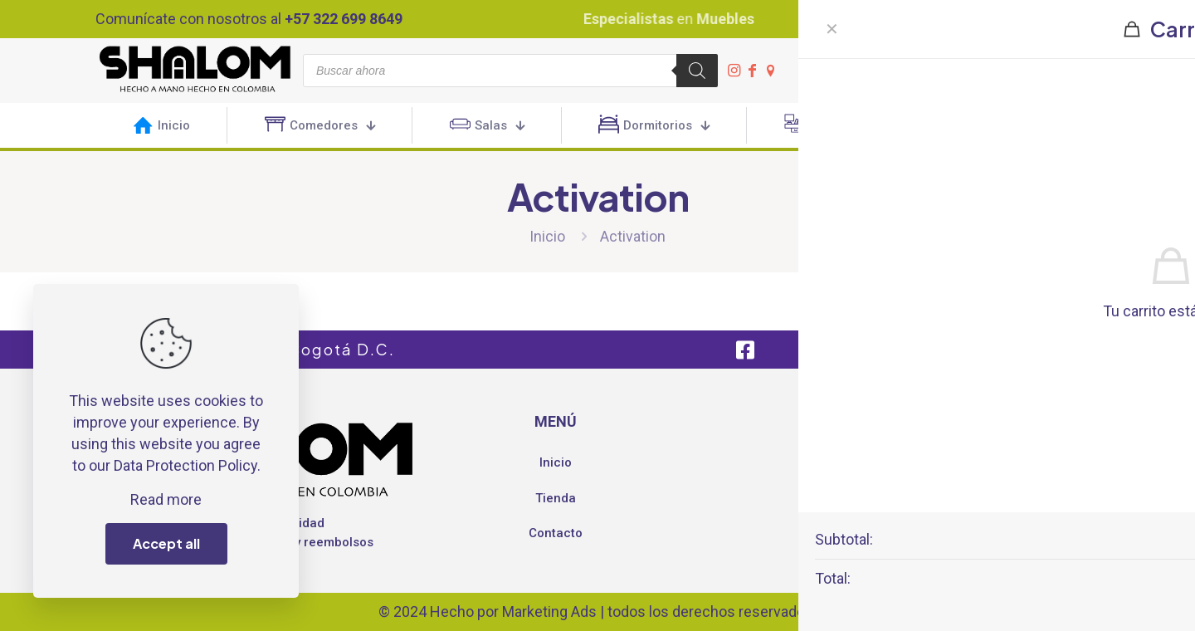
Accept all (166, 543)
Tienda (555, 498)
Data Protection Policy (185, 465)
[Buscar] (697, 70)
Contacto (556, 533)
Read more (166, 499)
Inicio (547, 236)
